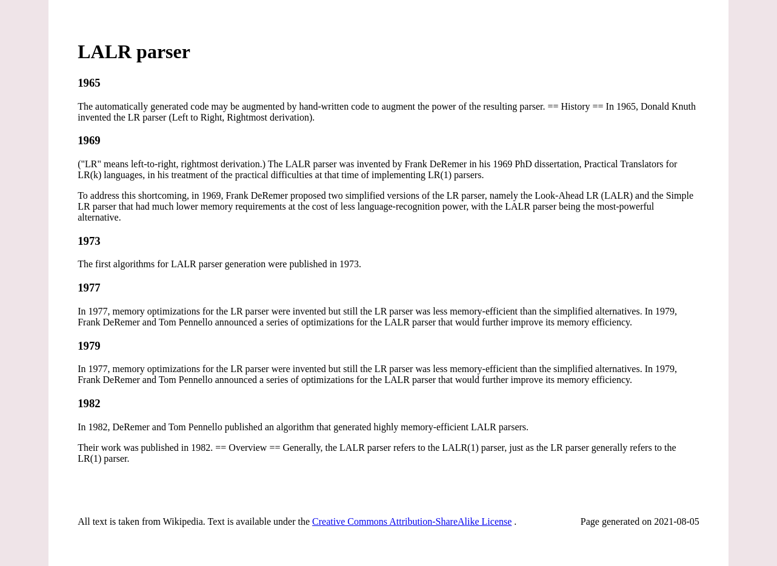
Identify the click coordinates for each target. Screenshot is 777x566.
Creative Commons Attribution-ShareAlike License (412, 521)
